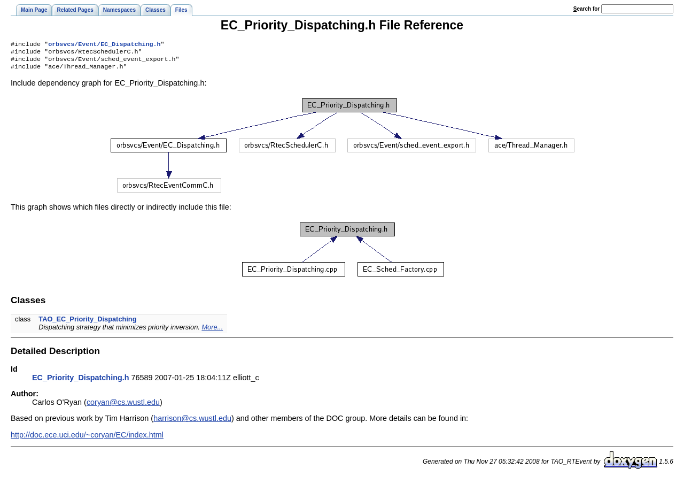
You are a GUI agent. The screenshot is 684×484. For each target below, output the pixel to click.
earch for (586, 9)
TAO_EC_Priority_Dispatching (87, 323)
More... (212, 331)
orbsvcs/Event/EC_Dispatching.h (104, 45)
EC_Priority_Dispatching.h (80, 382)
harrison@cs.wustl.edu (192, 422)
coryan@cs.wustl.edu (123, 406)
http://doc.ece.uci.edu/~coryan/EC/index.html (87, 439)
